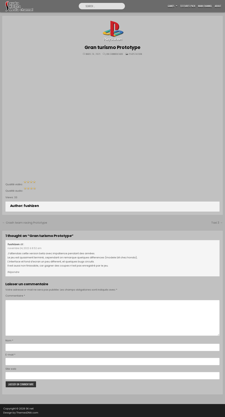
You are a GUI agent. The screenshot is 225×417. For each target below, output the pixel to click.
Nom (9, 340)
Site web (10, 369)
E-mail (10, 354)
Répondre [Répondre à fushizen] (13, 272)
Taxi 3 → (217, 223)
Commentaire (15, 296)
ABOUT (218, 6)
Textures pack (187, 6)
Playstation (135, 54)
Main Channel (205, 6)
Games (171, 6)
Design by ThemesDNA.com (20, 412)
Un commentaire (114, 54)
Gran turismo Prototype (112, 47)
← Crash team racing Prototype (24, 223)
